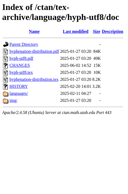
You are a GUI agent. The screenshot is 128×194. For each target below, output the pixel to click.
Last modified (76, 31)
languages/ (18, 93)
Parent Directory (23, 44)
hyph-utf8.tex (21, 72)
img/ (13, 100)
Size (96, 31)
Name (34, 31)
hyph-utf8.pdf (21, 58)
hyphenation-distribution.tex (34, 79)
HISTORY (18, 86)
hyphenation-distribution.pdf (34, 51)
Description (112, 31)
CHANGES (19, 65)
